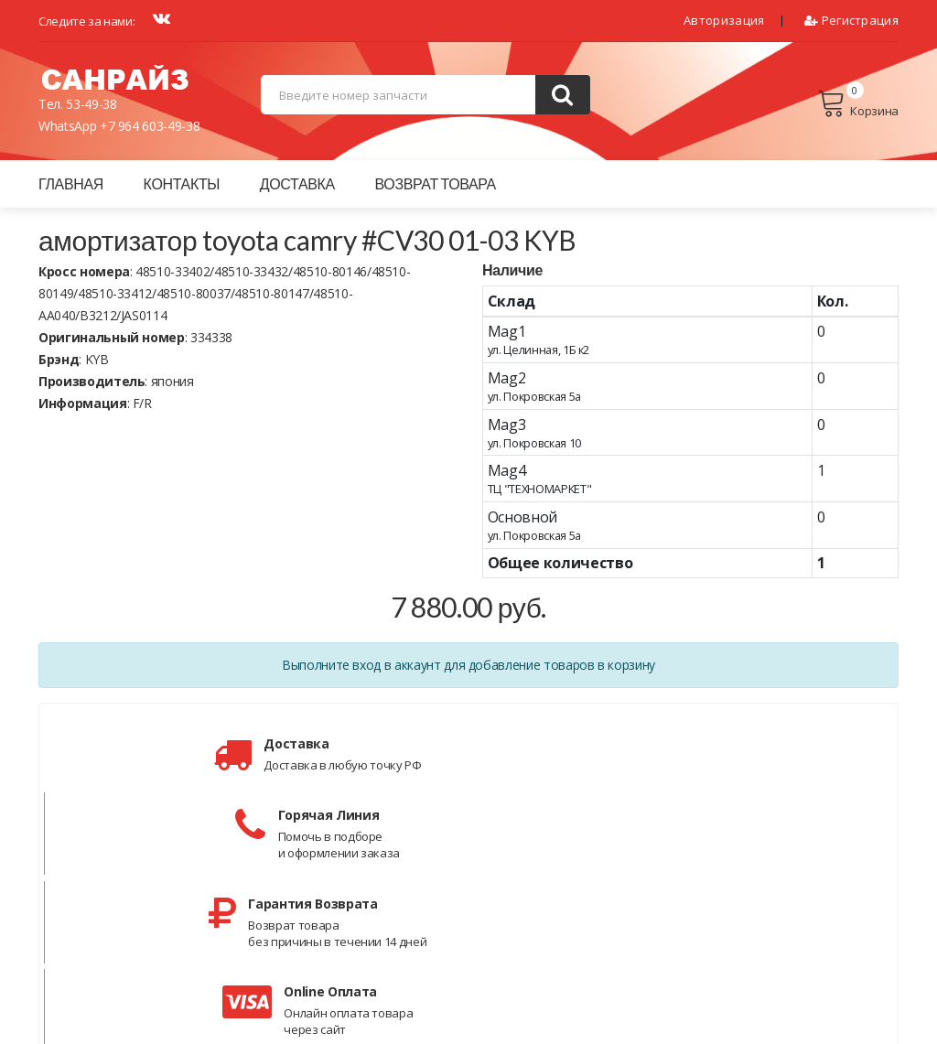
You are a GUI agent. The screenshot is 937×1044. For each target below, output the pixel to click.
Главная (70, 183)
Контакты (182, 183)
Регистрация (851, 20)
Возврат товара (435, 183)
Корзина (858, 103)
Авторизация (724, 20)
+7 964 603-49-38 (149, 126)
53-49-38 (91, 104)
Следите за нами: (86, 21)
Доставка (297, 183)
